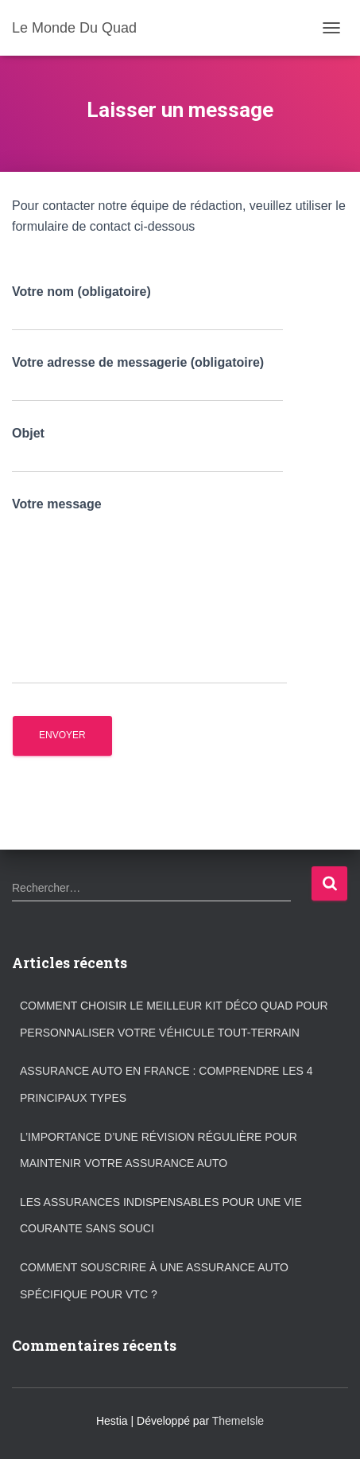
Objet (147, 449)
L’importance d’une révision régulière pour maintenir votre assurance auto (158, 1150)
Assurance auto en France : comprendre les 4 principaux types (166, 1084)
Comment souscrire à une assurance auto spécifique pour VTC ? (154, 1281)
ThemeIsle (238, 1420)
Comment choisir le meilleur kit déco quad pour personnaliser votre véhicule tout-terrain (174, 1019)
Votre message (149, 591)
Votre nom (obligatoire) (147, 308)
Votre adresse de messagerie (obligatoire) (147, 379)
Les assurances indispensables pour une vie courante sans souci (161, 1215)
